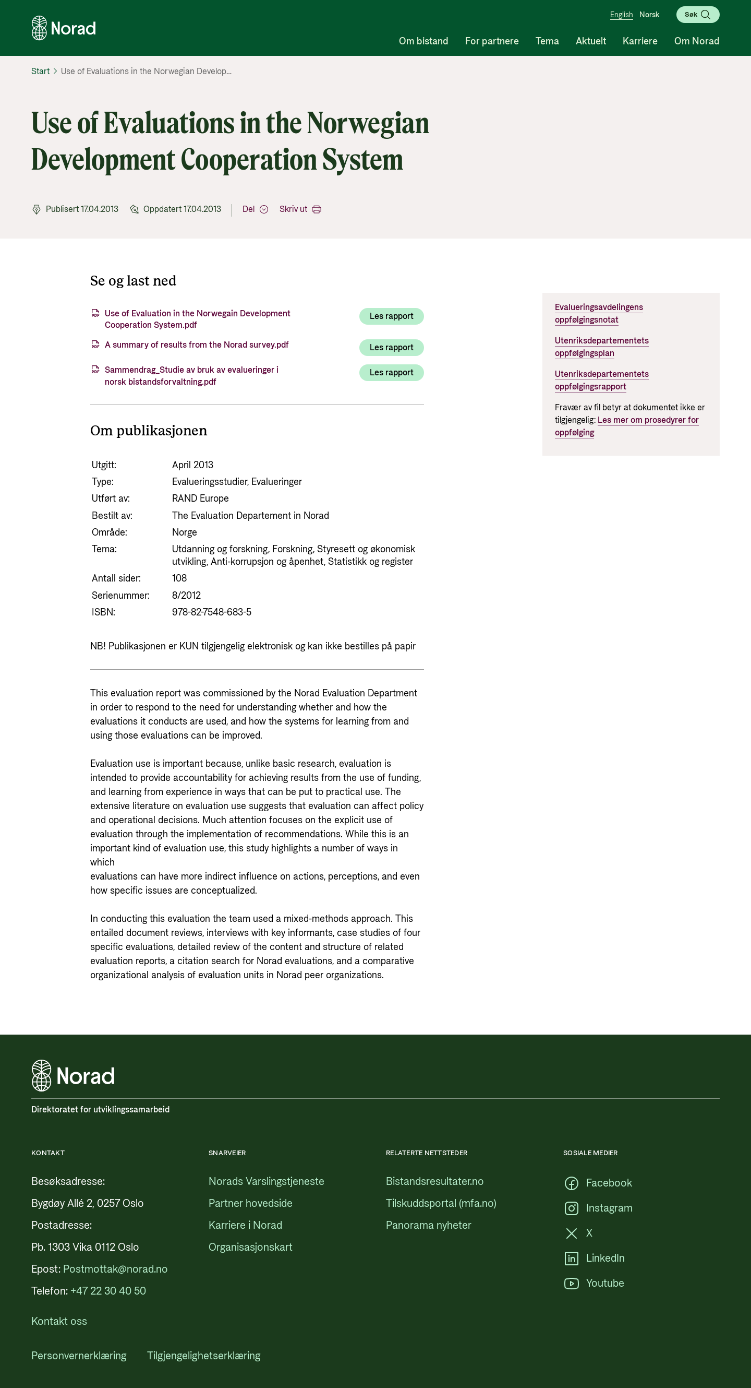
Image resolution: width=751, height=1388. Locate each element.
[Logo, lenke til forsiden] (63, 28)
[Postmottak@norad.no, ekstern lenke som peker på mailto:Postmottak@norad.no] (115, 1269)
